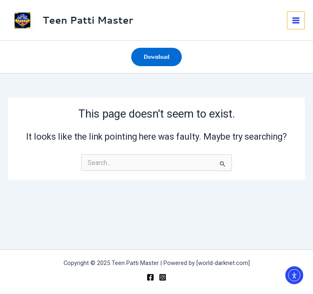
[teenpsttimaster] (150, 277)
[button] (156, 57)
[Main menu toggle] (296, 20)
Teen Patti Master (88, 20)
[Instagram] (162, 277)
